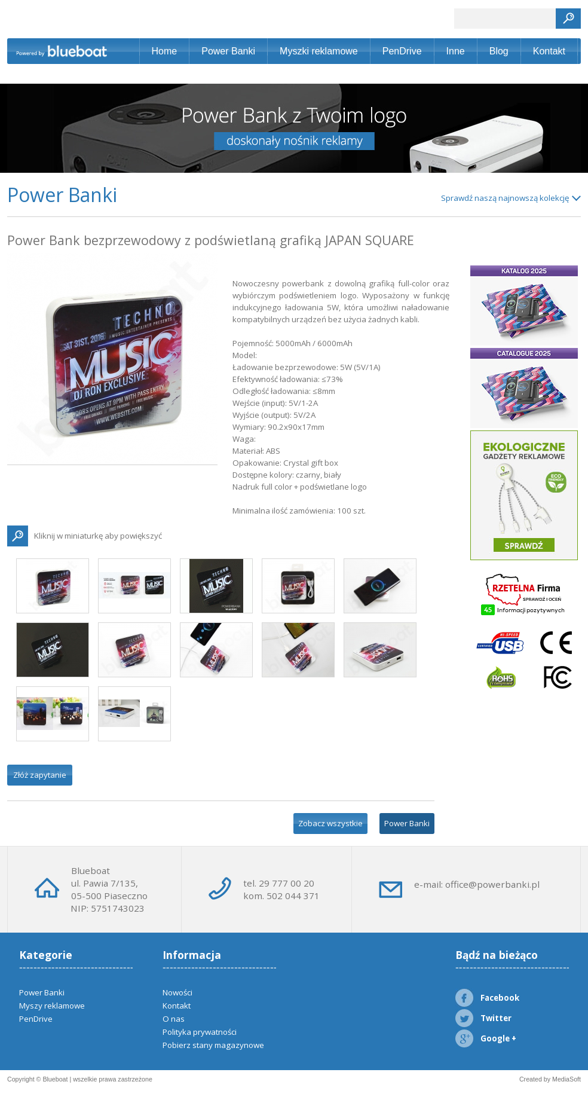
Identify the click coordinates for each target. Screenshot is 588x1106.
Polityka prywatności (200, 1031)
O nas (174, 1018)
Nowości (177, 992)
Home (164, 51)
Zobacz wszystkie (330, 823)
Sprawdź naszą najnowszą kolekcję (505, 198)
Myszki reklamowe (319, 51)
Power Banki (228, 51)
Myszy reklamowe (52, 1005)
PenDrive (402, 51)
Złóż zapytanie (39, 774)
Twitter (483, 1018)
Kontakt (549, 51)
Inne (455, 51)
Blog (499, 51)
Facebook (487, 998)
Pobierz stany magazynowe (213, 1045)
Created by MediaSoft (550, 1079)
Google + (485, 1038)
